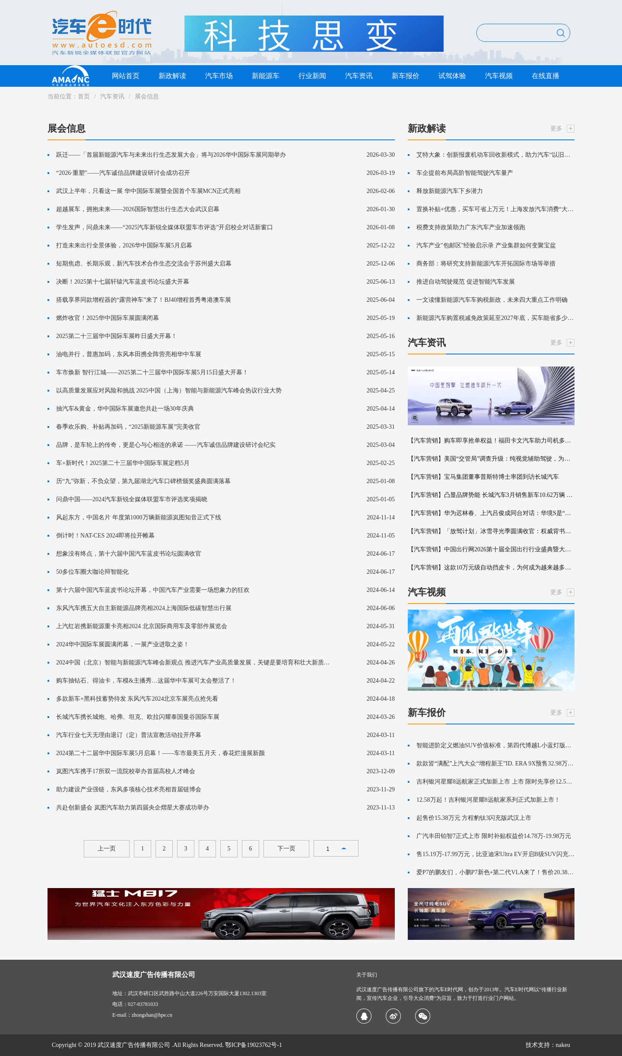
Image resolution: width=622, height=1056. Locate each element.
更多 (556, 128)
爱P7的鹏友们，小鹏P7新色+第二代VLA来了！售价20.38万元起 (495, 872)
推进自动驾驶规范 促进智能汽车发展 (465, 281)
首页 (84, 96)
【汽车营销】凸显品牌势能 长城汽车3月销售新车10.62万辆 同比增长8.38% (491, 495)
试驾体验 (452, 75)
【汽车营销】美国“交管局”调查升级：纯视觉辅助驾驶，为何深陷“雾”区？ (491, 458)
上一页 (107, 848)
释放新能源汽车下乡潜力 (449, 191)
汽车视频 (499, 75)
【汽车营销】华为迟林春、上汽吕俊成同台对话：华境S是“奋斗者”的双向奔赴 (491, 513)
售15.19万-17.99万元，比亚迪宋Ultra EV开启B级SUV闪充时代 (495, 854)
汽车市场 (219, 75)
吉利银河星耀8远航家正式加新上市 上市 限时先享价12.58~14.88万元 (495, 781)
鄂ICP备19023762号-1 (253, 1045)
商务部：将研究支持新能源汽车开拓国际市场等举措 (485, 263)
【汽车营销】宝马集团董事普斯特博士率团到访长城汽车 (483, 477)
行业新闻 (312, 75)
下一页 (286, 848)
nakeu (563, 1045)
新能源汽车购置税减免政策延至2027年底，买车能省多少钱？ (495, 318)
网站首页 (126, 75)
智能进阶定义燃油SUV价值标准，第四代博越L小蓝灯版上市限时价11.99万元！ (495, 745)
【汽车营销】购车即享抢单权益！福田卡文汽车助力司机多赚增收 (491, 440)
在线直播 (545, 75)
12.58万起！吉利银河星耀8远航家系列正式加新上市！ (488, 800)
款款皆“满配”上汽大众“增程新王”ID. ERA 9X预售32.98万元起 (495, 763)
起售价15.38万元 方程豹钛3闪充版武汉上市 (473, 818)
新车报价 (405, 75)
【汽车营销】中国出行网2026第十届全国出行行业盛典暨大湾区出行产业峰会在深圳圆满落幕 (491, 549)
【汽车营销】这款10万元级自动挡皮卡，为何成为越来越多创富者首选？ (491, 567)
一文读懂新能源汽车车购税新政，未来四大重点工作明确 (492, 300)
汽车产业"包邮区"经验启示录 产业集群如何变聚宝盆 (486, 245)
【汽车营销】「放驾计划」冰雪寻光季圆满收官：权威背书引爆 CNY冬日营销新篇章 (491, 531)
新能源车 (265, 75)
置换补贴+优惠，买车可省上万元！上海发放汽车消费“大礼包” (495, 209)
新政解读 (172, 75)
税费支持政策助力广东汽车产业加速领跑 (470, 227)
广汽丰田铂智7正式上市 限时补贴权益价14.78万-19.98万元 (493, 836)
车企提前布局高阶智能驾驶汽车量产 (464, 173)
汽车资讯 (359, 75)
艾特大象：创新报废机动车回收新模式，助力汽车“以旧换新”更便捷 (495, 155)
